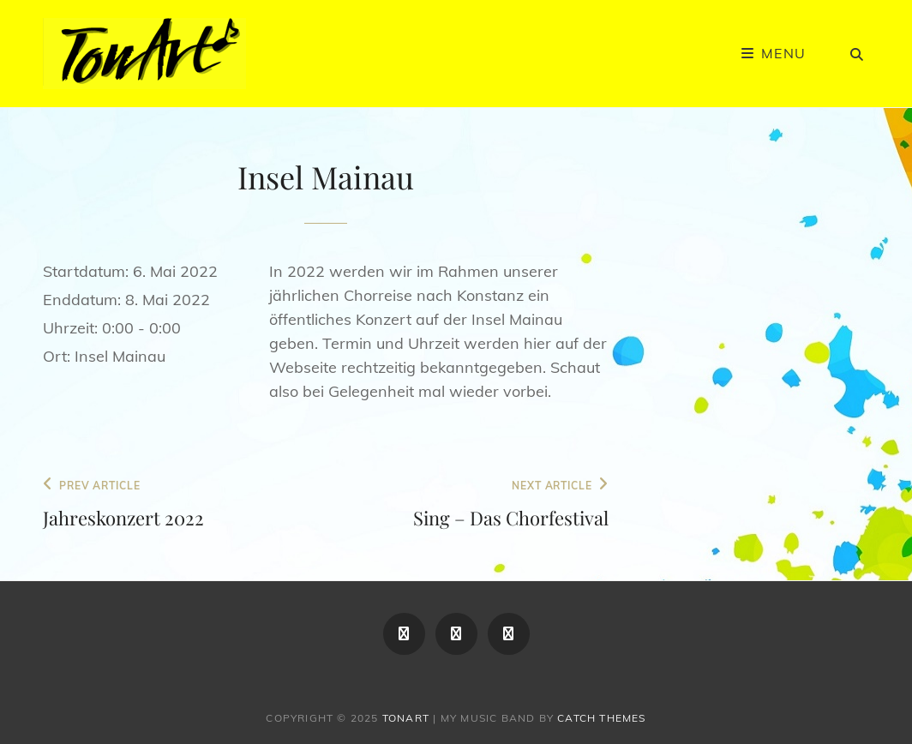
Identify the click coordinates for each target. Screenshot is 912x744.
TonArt (405, 717)
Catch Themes (601, 717)
